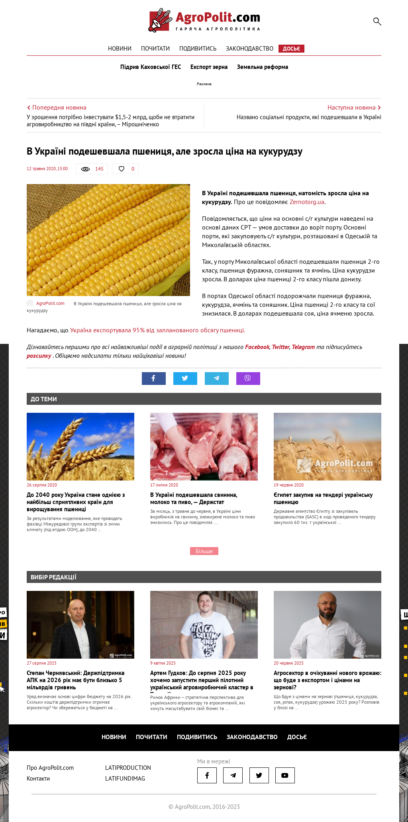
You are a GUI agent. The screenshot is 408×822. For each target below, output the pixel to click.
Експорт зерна (209, 67)
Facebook (257, 347)
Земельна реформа (262, 67)
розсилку (40, 355)
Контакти (38, 778)
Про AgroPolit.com (50, 767)
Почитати (155, 48)
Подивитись (197, 48)
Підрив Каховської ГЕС (150, 67)
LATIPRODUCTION (128, 767)
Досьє (291, 48)
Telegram (303, 347)
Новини (119, 48)
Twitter (280, 347)
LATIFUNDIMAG (125, 778)
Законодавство (249, 48)
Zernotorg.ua (307, 202)
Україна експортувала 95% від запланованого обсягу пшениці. (157, 330)
